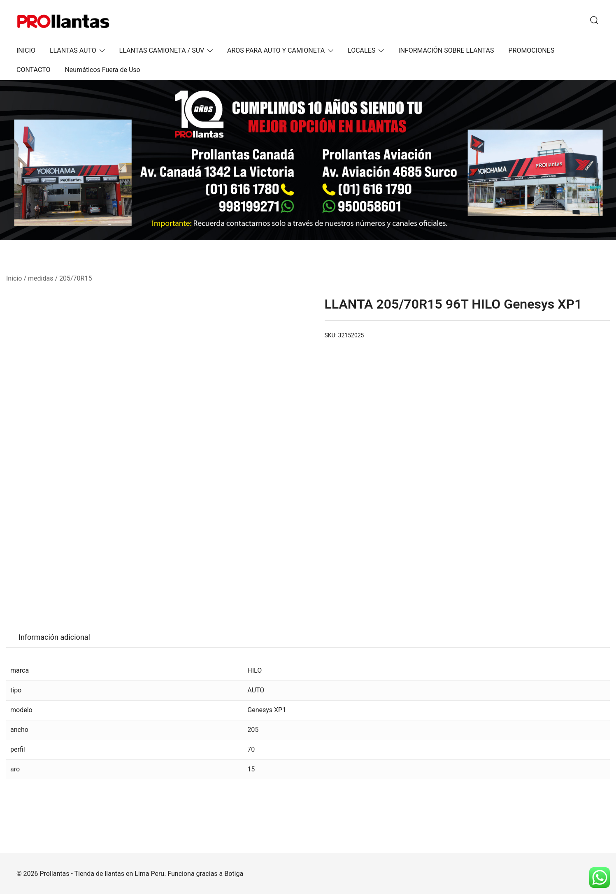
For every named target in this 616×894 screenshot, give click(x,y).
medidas (40, 278)
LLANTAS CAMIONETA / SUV (162, 50)
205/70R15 (75, 278)
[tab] (54, 637)
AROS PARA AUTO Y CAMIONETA (276, 50)
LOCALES (361, 50)
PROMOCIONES (531, 50)
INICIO (25, 50)
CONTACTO (33, 70)
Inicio (14, 278)
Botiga (233, 874)
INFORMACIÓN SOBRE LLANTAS (446, 50)
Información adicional (54, 637)
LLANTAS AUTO (73, 50)
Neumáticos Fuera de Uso (102, 70)
